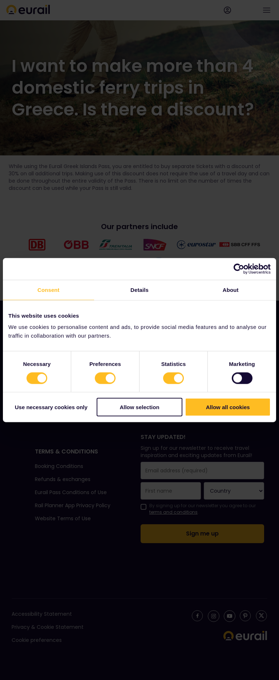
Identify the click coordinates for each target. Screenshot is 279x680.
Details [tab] (139, 289)
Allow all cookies (228, 407)
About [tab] (231, 289)
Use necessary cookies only (51, 407)
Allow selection (139, 407)
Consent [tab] (48, 289)
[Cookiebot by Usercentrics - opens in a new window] (239, 268)
